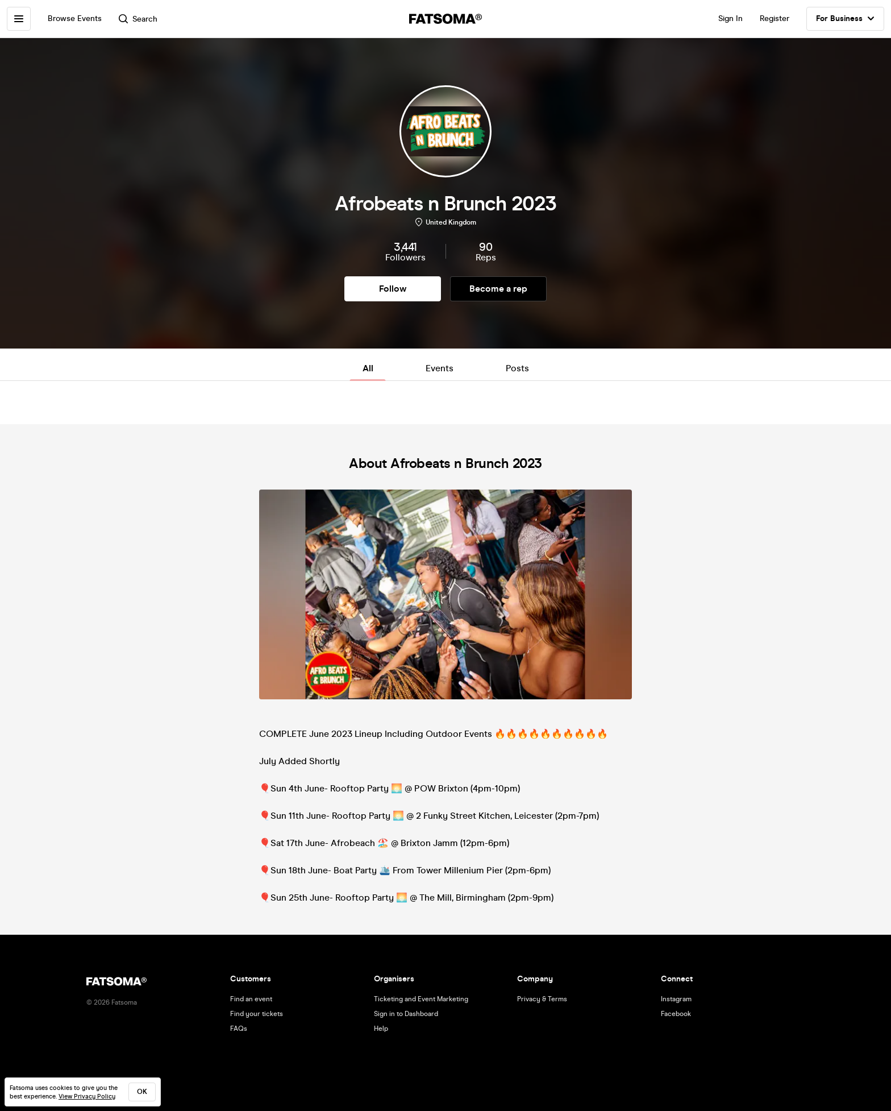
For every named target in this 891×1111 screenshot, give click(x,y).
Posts (517, 368)
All (368, 368)
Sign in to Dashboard (406, 1014)
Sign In (730, 18)
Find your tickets (256, 1014)
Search (138, 19)
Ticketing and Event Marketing (421, 999)
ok (142, 1092)
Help (381, 1029)
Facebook (676, 1014)
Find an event (251, 999)
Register (774, 18)
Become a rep (498, 288)
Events (439, 368)
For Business (845, 19)
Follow (392, 288)
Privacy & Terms (542, 999)
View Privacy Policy (87, 1096)
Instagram (676, 999)
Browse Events (75, 18)
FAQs (238, 1029)
